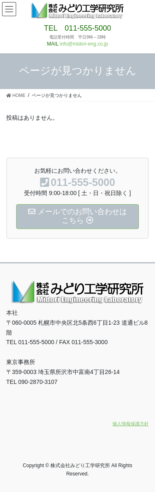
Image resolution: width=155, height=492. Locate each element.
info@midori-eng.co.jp (84, 44)
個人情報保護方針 (130, 423)
